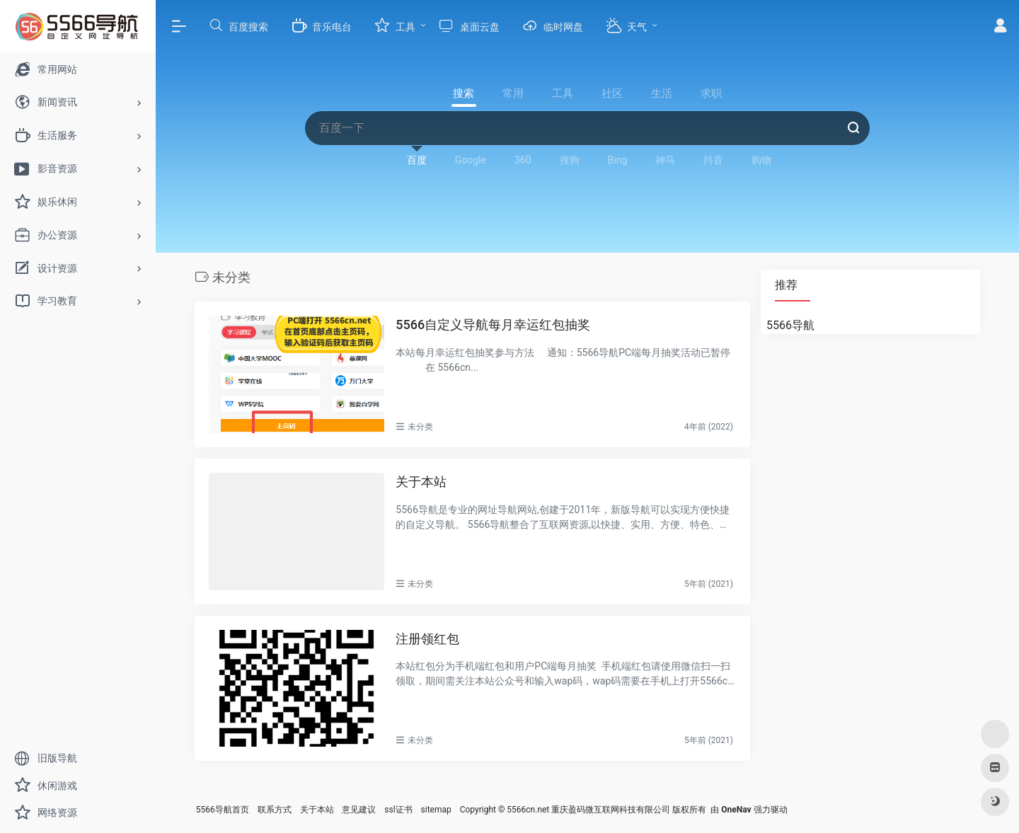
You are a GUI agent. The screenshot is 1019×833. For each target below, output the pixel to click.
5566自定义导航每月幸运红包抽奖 (493, 324)
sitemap (436, 810)
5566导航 (790, 325)
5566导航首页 (222, 810)
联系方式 (275, 810)
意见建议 (359, 810)
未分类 (420, 427)
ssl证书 (398, 810)
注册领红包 (427, 638)
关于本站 (421, 481)
